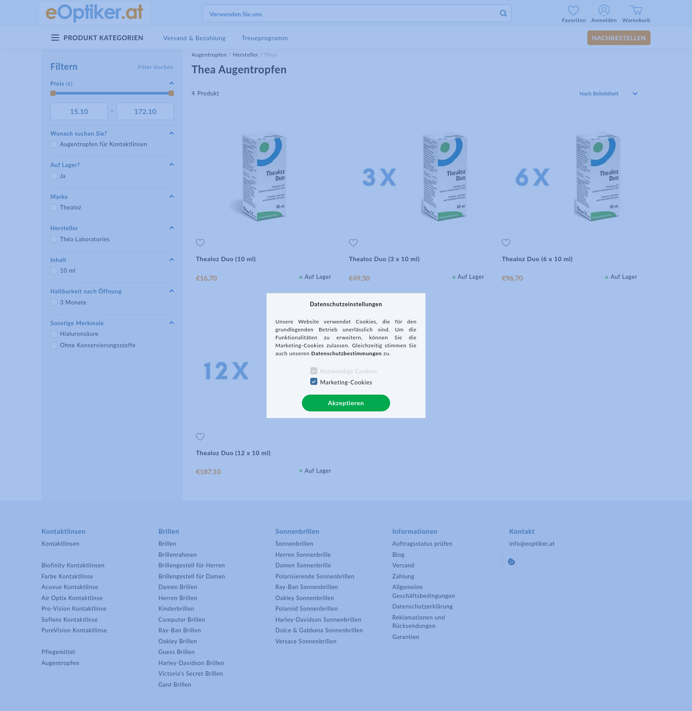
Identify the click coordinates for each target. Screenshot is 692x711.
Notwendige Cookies (348, 371)
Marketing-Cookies (346, 382)
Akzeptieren (346, 403)
